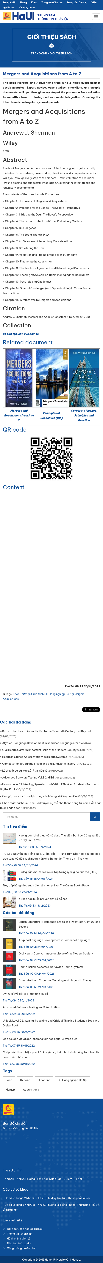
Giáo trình (37, 694)
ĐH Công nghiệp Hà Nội (59, 694)
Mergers (79, 694)
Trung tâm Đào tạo (52, 2)
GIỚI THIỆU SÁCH (61, 53)
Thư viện (25, 694)
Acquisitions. (11, 699)
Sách (16, 694)
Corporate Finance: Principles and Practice (84, 415)
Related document (28, 342)
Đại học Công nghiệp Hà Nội (25, 1229)
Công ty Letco (27, 7)
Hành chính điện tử (18, 1238)
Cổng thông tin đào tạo (21, 1248)
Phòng (23, 2)
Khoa (34, 2)
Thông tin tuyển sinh (19, 1233)
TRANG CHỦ (39, 53)
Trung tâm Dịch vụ (77, 2)
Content (14, 487)
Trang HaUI (9, 2)
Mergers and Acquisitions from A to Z (19, 415)
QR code (14, 429)
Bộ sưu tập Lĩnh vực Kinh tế (21, 334)
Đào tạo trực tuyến (19, 1243)
